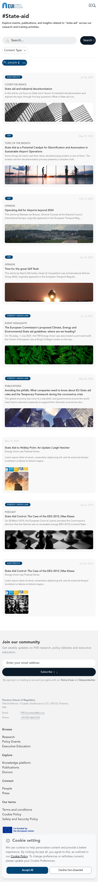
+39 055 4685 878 (30, 718)
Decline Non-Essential (70, 870)
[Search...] (39, 40)
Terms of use (67, 680)
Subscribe (49, 672)
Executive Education (16, 746)
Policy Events (11, 741)
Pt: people (14, 62)
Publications (10, 767)
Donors (7, 772)
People (7, 788)
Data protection (87, 680)
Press (5, 793)
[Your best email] (49, 663)
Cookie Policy (11, 814)
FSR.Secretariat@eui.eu (33, 713)
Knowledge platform (16, 762)
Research (8, 737)
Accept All (27, 870)
